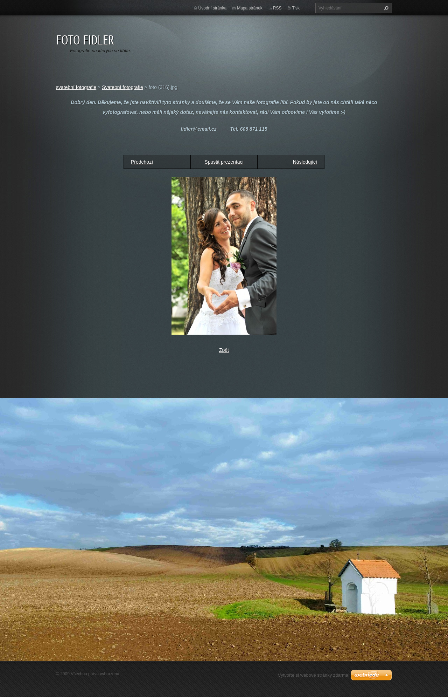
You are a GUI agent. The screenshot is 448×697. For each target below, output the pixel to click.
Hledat (385, 8)
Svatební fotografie (122, 87)
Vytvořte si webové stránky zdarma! (314, 675)
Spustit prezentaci (223, 162)
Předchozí (142, 162)
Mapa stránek (249, 8)
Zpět (224, 350)
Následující (305, 162)
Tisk (296, 8)
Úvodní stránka (212, 8)
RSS (277, 8)
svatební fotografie (76, 87)
